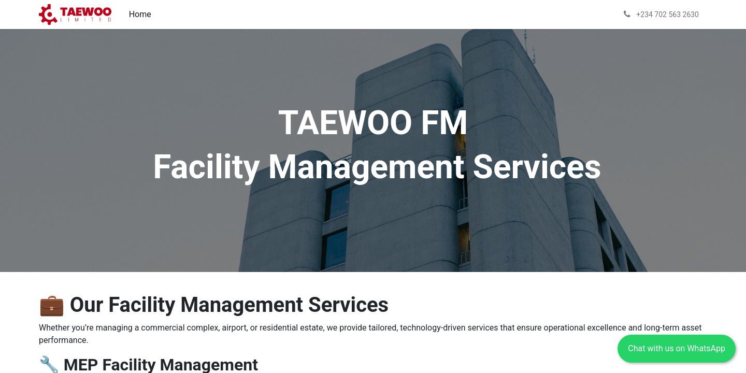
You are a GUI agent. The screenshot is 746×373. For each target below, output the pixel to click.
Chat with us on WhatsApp (676, 348)
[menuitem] (140, 14)
